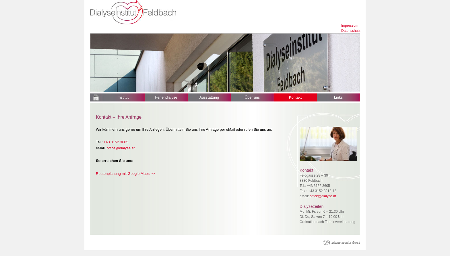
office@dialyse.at (121, 148)
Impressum (349, 26)
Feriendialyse (166, 97)
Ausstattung (209, 97)
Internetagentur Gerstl (345, 242)
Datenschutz (350, 31)
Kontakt (295, 97)
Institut (123, 97)
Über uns (252, 97)
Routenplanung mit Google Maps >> (125, 173)
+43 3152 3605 (116, 142)
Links (338, 97)
